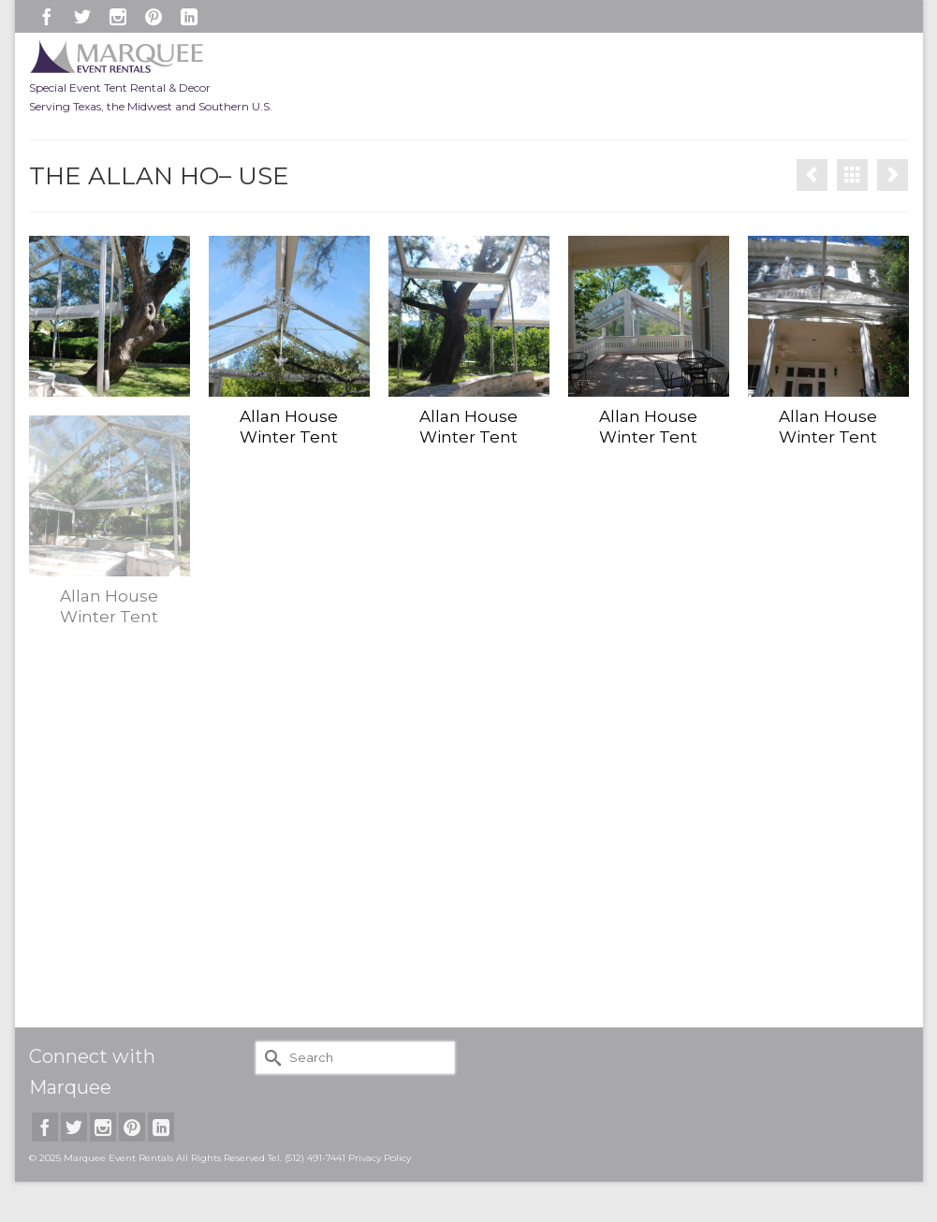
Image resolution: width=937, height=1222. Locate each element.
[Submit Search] (270, 1057)
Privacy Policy (379, 1158)
